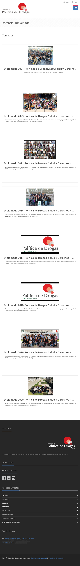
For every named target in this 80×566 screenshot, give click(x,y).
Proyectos (6, 510)
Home (68, 2)
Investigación (7, 514)
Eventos (5, 499)
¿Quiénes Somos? (8, 518)
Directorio (6, 507)
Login (76, 2)
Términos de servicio (56, 558)
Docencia (5, 503)
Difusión (5, 495)
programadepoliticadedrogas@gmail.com (19, 538)
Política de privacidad (39, 558)
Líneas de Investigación (11, 522)
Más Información (8, 542)
